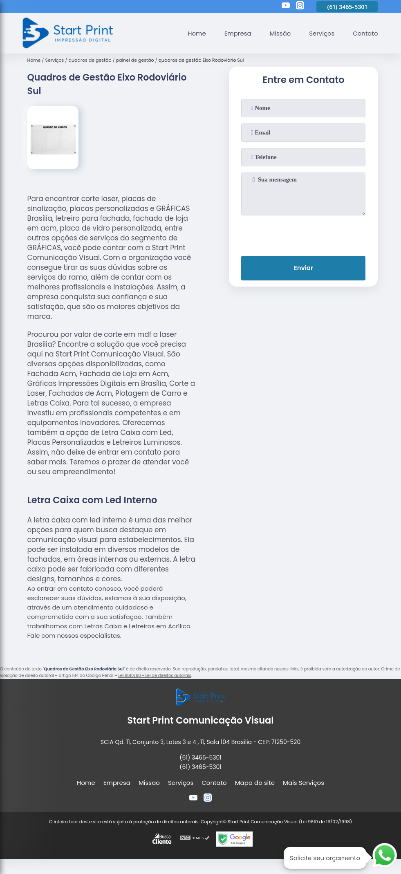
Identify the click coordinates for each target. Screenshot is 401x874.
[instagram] (300, 6)
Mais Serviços (303, 782)
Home (196, 33)
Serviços (321, 33)
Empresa (237, 33)
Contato (365, 33)
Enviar (303, 268)
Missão (280, 33)
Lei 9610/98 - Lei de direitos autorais (154, 675)
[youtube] (286, 6)
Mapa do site (255, 782)
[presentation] (303, 234)
